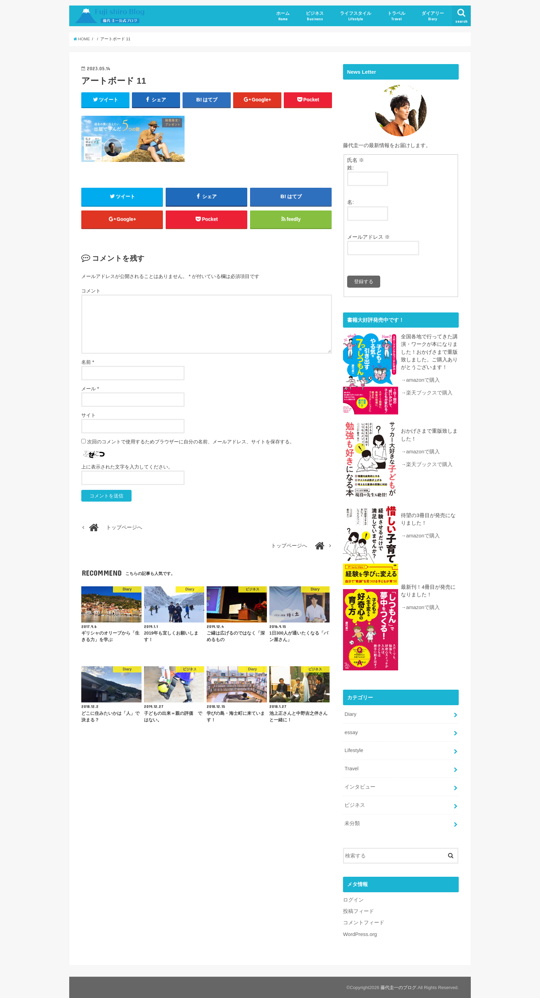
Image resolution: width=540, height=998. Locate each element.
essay (351, 731)
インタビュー (359, 786)
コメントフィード (363, 922)
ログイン (353, 899)
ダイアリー (433, 16)
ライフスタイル (355, 16)
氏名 (355, 160)
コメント (91, 291)
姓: (350, 168)
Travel (351, 768)
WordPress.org (360, 933)
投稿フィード (358, 910)
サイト (88, 415)
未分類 (352, 822)
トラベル (396, 16)
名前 (87, 362)
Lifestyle (353, 750)
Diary (350, 713)
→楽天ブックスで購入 (427, 392)
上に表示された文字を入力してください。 (127, 467)
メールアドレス (368, 237)
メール (90, 388)
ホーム (283, 16)
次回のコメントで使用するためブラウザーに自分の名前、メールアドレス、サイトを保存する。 (190, 441)
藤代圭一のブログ (398, 987)
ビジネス (315, 16)
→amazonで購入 (420, 380)
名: (350, 202)
